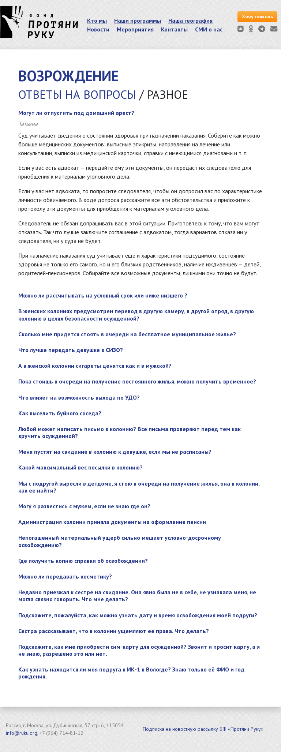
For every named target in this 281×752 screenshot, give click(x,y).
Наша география (190, 20)
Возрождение (68, 75)
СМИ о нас (208, 29)
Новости (98, 29)
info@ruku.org (21, 733)
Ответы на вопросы (77, 94)
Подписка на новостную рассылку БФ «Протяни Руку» (203, 729)
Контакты (174, 29)
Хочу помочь (257, 16)
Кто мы (97, 20)
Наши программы (137, 20)
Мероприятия (135, 29)
